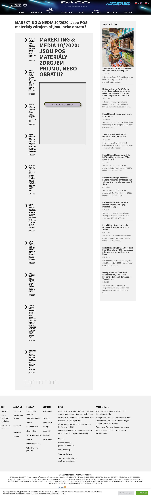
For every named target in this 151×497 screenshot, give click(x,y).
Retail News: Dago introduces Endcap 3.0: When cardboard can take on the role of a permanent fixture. (117, 180)
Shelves (29, 422)
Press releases (96, 11)
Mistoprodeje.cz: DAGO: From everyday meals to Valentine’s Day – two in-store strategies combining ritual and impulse (116, 92)
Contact (128, 12)
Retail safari (47, 422)
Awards (16, 436)
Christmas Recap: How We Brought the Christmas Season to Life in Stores (32, 360)
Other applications (33, 444)
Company (17, 411)
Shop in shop (31, 431)
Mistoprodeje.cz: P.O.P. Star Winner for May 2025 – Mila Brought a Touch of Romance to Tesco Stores (117, 275)
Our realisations (50, 10)
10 (45, 382)
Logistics (46, 435)
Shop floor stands (33, 418)
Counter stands (32, 427)
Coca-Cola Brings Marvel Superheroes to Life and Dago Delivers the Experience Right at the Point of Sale (32, 215)
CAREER (61, 438)
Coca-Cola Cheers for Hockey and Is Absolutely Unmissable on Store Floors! (32, 250)
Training (46, 418)
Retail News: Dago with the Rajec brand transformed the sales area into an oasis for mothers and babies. (117, 250)
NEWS (60, 407)
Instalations (47, 439)
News (81, 12)
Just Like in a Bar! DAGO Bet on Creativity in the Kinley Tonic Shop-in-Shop (32, 282)
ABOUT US (17, 407)
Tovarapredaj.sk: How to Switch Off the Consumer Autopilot (116, 69)
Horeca (29, 439)
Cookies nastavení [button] (126, 493)
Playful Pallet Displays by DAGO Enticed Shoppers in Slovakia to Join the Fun (32, 47)
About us (35, 12)
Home (21, 12)
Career (110, 12)
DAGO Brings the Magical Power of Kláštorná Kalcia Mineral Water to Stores (32, 81)
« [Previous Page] (24, 382)
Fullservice (17, 432)
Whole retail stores (33, 435)
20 (48, 382)
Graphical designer (65, 454)
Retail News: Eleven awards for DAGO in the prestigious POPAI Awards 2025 (116, 157)
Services (65, 12)
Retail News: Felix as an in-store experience (117, 115)
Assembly (47, 431)
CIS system (47, 411)
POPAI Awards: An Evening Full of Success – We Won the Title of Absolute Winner (32, 143)
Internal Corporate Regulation (4, 418)
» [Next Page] (54, 382)
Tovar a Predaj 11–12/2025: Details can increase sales (114, 135)
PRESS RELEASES (102, 407)
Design (46, 427)
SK (147, 3)
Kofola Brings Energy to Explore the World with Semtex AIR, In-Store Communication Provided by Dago (32, 177)
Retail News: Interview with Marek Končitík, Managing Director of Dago (115, 204)
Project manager (64, 450)
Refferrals (17, 425)
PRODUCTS (30, 407)
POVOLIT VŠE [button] (142, 493)
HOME (2, 407)
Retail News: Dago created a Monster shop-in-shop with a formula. (115, 227)
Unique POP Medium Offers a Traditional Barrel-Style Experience (32, 112)
